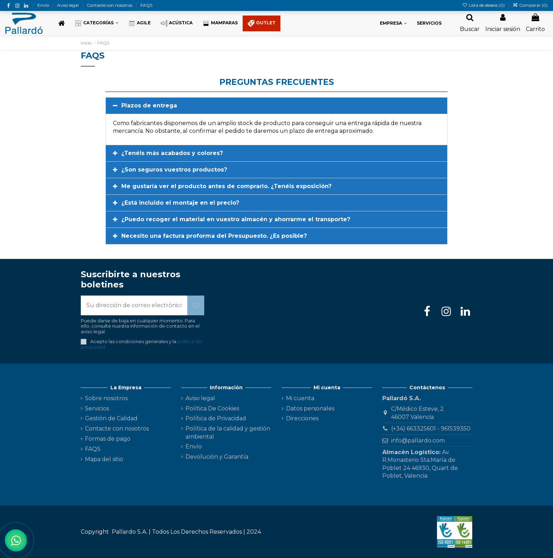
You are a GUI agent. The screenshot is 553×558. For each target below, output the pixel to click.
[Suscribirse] (195, 305)
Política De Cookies (212, 408)
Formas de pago (107, 438)
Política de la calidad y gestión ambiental (228, 432)
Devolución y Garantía (217, 456)
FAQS (146, 5)
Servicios (97, 408)
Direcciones (302, 418)
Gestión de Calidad (111, 418)
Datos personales (310, 408)
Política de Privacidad (216, 418)
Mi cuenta (300, 398)
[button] (96, 23)
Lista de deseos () (483, 5)
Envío (43, 5)
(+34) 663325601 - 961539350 (430, 428)
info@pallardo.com (418, 440)
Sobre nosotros (106, 398)
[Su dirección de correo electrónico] (134, 305)
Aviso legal (68, 5)
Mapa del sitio (104, 459)
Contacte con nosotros (110, 5)
